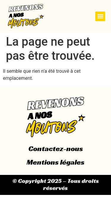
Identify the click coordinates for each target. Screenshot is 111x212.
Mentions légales (55, 162)
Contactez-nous (55, 148)
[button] (100, 16)
